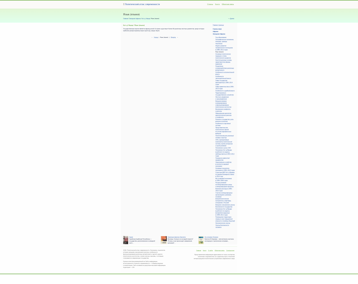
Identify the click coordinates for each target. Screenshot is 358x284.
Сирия (131, 237)
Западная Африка (135, 18)
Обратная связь (228, 4)
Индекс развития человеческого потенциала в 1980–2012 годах (224, 48)
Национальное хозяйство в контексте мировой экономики (223, 164)
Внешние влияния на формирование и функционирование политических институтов (223, 104)
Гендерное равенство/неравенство (222, 159)
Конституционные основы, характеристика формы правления (223, 62)
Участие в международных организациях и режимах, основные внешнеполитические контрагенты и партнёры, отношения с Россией (223, 198)
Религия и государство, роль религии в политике (224, 120)
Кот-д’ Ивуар (146, 18)
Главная (125, 18)
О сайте (210, 250)
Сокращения (230, 250)
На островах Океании (211, 237)
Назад (156, 37)
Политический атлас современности (142, 4)
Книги (217, 4)
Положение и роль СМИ (223, 148)
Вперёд (173, 37)
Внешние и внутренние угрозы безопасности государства (225, 206)
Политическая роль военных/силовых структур (224, 137)
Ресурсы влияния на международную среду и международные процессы (224, 184)
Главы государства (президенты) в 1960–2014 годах (224, 82)
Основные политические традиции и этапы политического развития (223, 56)
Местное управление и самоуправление (222, 98)
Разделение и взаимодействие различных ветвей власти (224, 68)
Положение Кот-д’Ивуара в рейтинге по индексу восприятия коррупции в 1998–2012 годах (223, 212)
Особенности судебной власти (225, 91)
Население (218, 44)
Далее (232, 18)
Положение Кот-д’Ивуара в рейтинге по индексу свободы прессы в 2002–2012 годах (224, 153)
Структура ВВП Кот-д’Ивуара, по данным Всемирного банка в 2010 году (225, 174)
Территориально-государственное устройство (224, 94)
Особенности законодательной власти (223, 77)
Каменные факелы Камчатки (177, 237)
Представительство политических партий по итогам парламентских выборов (223, 130)
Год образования (220, 37)
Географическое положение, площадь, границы (224, 40)
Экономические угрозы (222, 223)
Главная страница (218, 25)
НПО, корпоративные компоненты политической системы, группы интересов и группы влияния (224, 143)
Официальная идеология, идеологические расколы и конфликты (223, 115)
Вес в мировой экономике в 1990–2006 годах (223, 179)
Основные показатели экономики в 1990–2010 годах (225, 169)
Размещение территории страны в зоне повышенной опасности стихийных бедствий (225, 219)
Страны (210, 4)
